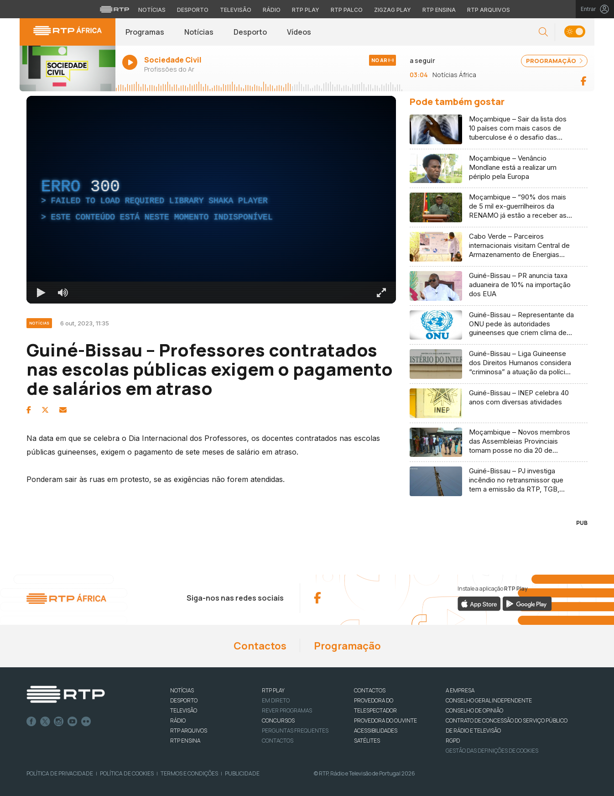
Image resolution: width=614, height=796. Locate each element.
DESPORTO (184, 700)
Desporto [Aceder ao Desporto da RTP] (192, 9)
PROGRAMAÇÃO (554, 61)
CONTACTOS (369, 690)
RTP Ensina (185, 740)
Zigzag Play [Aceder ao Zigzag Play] (392, 9)
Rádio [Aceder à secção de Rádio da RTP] (272, 9)
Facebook (31, 722)
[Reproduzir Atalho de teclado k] (41, 293)
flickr (86, 722)
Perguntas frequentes (295, 730)
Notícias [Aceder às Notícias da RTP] (152, 9)
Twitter (45, 722)
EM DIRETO (276, 700)
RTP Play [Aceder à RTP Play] (305, 9)
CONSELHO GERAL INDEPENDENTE (489, 700)
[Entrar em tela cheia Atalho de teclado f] (381, 293)
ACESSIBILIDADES (375, 730)
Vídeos (299, 32)
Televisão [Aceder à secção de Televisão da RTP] (235, 9)
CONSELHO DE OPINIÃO (474, 710)
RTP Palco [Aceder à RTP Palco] (347, 9)
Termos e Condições (189, 773)
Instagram (59, 722)
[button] (543, 32)
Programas (144, 32)
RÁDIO (178, 720)
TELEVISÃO (183, 710)
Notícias (198, 32)
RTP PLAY (273, 690)
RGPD (453, 740)
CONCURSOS (278, 720)
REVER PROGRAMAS (287, 710)
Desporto (250, 32)
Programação (347, 646)
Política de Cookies (127, 773)
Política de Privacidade (59, 773)
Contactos (260, 646)
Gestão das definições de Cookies (492, 750)
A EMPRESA (460, 690)
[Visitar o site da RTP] (114, 9)
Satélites (367, 740)
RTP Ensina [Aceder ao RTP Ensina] (439, 9)
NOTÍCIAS (182, 690)
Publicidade (242, 773)
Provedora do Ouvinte (385, 720)
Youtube (73, 722)
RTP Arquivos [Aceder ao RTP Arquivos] (488, 9)
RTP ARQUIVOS (188, 730)
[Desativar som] (63, 293)
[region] (211, 200)
